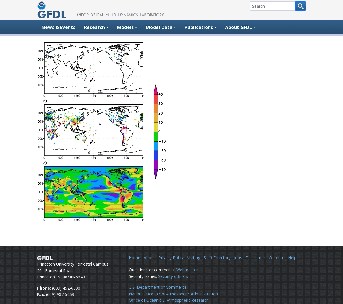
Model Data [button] (159, 27)
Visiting (193, 257)
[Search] (273, 6)
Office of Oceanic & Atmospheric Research (169, 300)
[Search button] (300, 6)
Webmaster (187, 269)
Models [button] (125, 27)
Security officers (173, 276)
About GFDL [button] (238, 27)
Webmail (277, 257)
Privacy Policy (171, 257)
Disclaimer (255, 257)
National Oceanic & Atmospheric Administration (173, 294)
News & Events (58, 27)
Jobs (238, 257)
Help (292, 257)
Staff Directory (217, 257)
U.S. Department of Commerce (158, 287)
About (149, 257)
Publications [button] (199, 27)
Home (134, 257)
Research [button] (94, 27)
